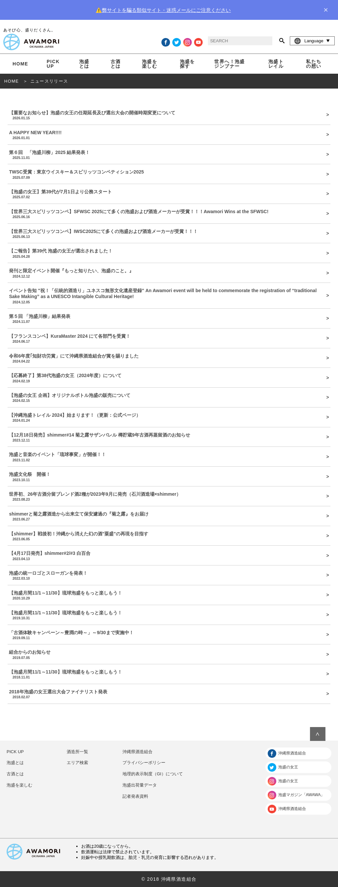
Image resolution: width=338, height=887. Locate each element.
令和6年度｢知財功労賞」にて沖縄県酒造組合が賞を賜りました (166, 358)
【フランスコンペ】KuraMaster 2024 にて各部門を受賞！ (166, 338)
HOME (20, 63)
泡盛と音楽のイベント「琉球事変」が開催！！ (166, 457)
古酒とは (116, 64)
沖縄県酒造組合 (137, 751)
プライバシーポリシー (143, 762)
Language (312, 40)
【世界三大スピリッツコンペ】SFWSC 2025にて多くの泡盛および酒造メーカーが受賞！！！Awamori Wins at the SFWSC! (166, 214)
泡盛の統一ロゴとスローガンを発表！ (166, 575)
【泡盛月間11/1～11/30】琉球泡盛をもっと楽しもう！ (166, 595)
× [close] (325, 10)
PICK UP (53, 64)
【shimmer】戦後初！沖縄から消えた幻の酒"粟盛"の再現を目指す (166, 536)
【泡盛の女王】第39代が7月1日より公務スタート (166, 194)
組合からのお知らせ (166, 654)
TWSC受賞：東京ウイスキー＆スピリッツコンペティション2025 (166, 174)
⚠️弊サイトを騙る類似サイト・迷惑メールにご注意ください (163, 10)
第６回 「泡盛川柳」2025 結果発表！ (166, 155)
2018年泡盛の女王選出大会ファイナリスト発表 (166, 694)
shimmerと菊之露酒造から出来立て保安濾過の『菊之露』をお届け (166, 516)
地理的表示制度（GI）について (152, 773)
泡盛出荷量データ (139, 785)
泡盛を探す (187, 63)
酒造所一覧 (77, 751)
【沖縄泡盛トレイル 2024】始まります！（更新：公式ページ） (166, 417)
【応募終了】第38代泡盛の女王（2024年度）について (166, 378)
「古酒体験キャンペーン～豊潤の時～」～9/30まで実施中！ (166, 635)
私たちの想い (313, 64)
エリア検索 (77, 762)
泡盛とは (84, 64)
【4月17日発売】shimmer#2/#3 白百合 (166, 555)
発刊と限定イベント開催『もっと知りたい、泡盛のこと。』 (166, 273)
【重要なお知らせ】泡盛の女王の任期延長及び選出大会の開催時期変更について (166, 115)
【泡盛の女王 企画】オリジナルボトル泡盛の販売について (166, 398)
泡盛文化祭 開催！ (166, 477)
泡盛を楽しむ (149, 64)
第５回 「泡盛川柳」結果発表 (166, 319)
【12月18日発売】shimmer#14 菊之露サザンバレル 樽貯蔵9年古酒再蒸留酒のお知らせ (166, 437)
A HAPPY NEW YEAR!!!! (166, 135)
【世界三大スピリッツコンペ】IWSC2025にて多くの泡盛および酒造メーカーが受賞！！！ (166, 234)
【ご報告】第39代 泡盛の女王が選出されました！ (166, 253)
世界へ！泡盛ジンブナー (229, 64)
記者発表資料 (135, 796)
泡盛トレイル (276, 64)
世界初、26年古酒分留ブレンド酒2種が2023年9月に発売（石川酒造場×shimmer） (166, 496)
